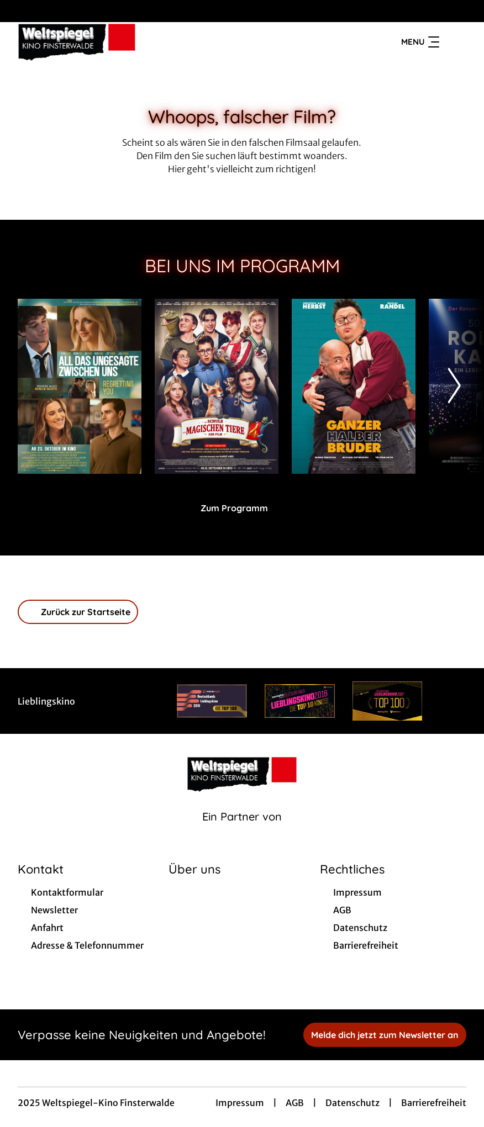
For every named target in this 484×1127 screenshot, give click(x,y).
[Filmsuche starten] (455, 42)
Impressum (239, 1102)
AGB (295, 1102)
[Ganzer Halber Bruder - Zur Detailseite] (353, 386)
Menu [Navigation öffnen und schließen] (420, 41)
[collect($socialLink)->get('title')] (20, 11)
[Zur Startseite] (95, 42)
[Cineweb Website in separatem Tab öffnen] (242, 830)
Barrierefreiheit (433, 1102)
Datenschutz (352, 1102)
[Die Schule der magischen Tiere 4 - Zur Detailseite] (216, 386)
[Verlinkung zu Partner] (212, 701)
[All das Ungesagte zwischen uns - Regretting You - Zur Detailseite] (79, 386)
